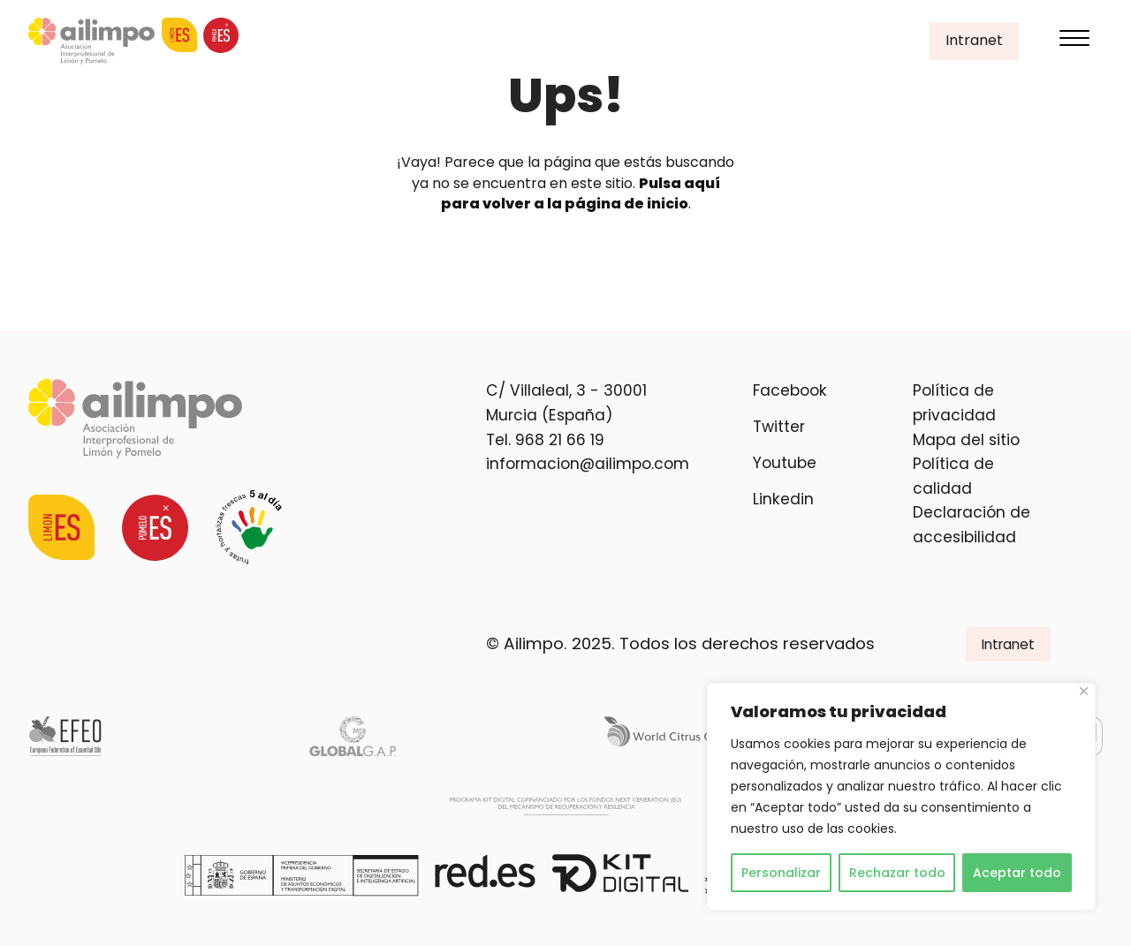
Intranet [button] (974, 40)
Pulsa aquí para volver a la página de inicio (580, 193)
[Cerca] (1084, 691)
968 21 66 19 (559, 439)
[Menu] (1074, 41)
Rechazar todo (897, 873)
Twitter (779, 426)
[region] (901, 797)
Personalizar (781, 873)
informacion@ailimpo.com (587, 463)
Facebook (790, 390)
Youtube (784, 462)
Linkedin (783, 499)
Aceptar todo (1017, 873)
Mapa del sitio (966, 439)
